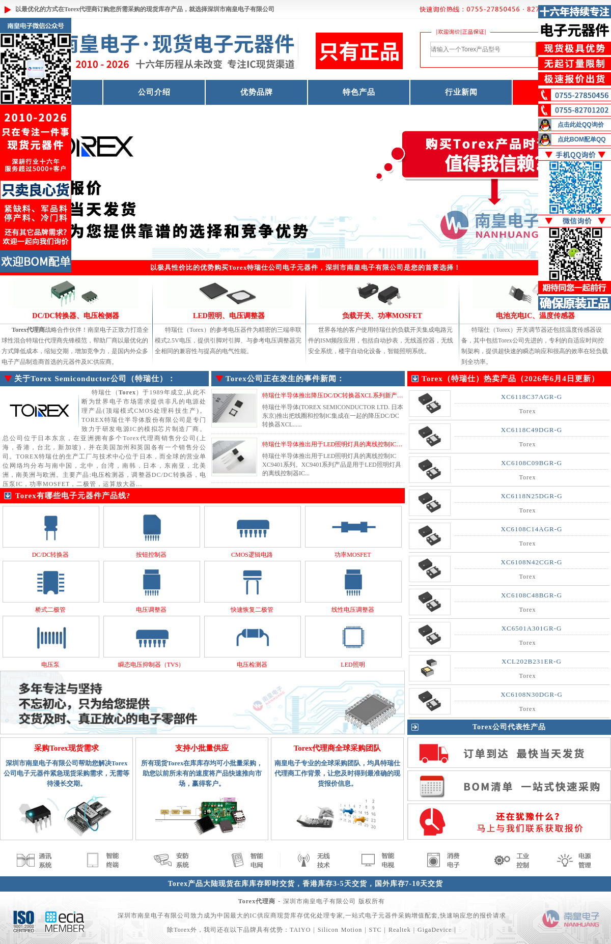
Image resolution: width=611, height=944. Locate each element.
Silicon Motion (340, 929)
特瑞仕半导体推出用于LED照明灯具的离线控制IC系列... (337, 444)
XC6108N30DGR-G (532, 694)
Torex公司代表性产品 (509, 727)
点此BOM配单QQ (582, 139)
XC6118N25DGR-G (531, 496)
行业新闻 (461, 92)
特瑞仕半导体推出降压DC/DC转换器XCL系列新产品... (335, 395)
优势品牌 (256, 92)
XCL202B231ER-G (532, 661)
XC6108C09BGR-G (531, 463)
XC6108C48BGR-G (531, 595)
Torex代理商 (80, 9)
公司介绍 (154, 92)
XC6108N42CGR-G (532, 562)
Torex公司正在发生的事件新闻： (285, 379)
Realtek (399, 929)
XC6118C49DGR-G (531, 430)
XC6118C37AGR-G (531, 397)
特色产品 (359, 92)
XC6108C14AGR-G (532, 529)
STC (375, 929)
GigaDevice (435, 929)
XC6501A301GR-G (532, 628)
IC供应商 (263, 915)
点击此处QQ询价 (581, 124)
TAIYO (300, 929)
